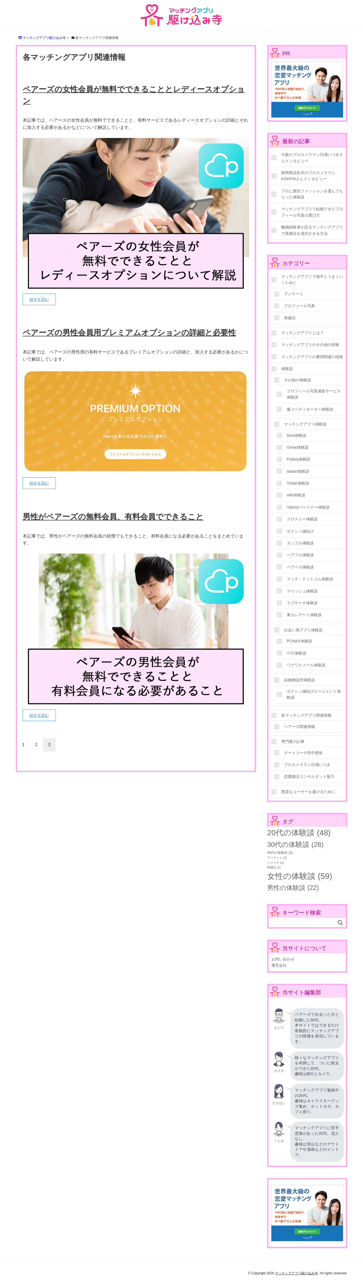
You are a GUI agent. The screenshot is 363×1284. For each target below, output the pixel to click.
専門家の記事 (292, 741)
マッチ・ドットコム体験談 (310, 579)
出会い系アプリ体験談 (303, 630)
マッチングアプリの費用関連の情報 (312, 357)
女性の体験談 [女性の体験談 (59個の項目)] (299, 876)
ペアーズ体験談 (300, 567)
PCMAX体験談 (299, 641)
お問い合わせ (282, 959)
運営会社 (279, 965)
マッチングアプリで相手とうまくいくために (312, 279)
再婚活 (290, 318)
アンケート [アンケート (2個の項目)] (277, 857)
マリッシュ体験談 (302, 591)
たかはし (279, 1103)
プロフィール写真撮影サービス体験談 (314, 394)
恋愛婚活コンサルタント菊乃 (309, 776)
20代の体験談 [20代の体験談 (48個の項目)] (299, 832)
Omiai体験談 (298, 447)
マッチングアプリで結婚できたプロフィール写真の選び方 (312, 212)
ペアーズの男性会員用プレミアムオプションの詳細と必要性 (129, 332)
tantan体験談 (298, 471)
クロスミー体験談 (302, 519)
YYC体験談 (296, 653)
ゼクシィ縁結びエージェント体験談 (314, 694)
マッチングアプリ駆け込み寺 (296, 1273)
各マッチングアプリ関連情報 (306, 715)
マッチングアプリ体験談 (305, 424)
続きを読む (39, 299)
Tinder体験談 (298, 483)
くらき (279, 1141)
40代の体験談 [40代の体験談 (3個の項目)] (280, 853)
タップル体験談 (300, 543)
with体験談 (296, 495)
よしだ (279, 1027)
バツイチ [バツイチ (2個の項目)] (275, 862)
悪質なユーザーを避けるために (308, 791)
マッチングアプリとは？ (302, 333)
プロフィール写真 (299, 306)
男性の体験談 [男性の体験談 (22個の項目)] (293, 887)
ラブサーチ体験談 (302, 603)
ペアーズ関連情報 (299, 726)
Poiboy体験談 (298, 459)
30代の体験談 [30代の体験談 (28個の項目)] (295, 844)
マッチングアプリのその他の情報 (310, 344)
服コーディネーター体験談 (310, 409)
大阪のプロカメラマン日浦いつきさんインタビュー (312, 157)
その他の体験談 (297, 380)
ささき (279, 1071)
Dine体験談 (296, 435)
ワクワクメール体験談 (306, 665)
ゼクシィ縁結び (300, 531)
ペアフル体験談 (300, 555)
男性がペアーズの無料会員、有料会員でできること (113, 516)
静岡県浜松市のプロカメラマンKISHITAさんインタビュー (308, 176)
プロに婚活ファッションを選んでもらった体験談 (312, 194)
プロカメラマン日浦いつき (307, 764)
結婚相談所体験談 (299, 680)
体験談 (287, 368)
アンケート (293, 294)
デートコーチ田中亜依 (303, 753)
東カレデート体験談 (304, 615)
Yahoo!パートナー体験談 (308, 507)
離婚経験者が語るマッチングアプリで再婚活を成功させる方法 (312, 230)
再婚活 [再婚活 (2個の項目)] (274, 867)
